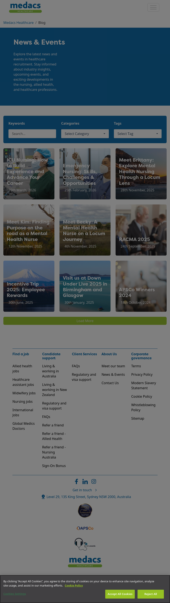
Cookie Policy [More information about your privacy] (74, 585)
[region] (85, 589)
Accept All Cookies (120, 594)
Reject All (150, 594)
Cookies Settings (14, 594)
